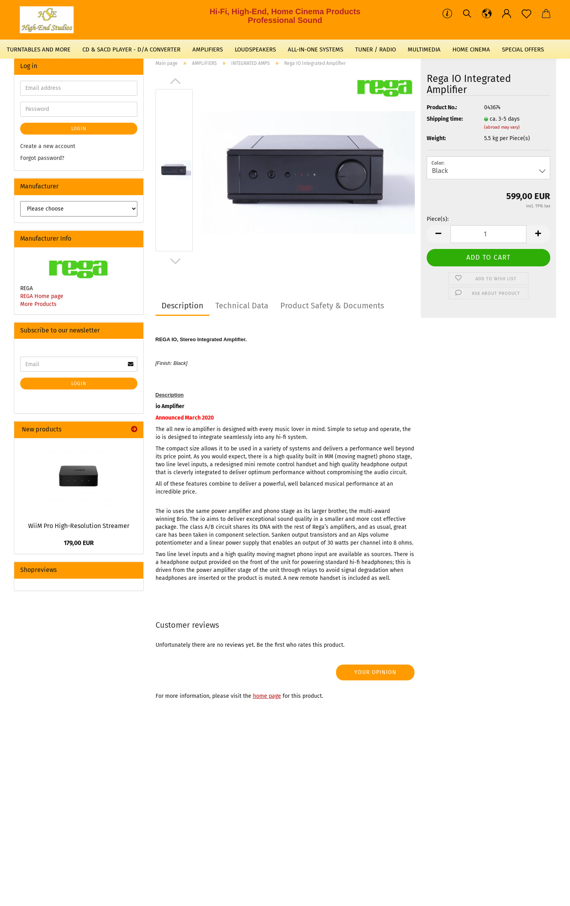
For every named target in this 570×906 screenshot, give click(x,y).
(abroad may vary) (502, 127)
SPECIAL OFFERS (523, 49)
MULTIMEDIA (424, 49)
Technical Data (241, 305)
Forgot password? (42, 158)
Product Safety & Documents (332, 305)
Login (78, 128)
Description (182, 305)
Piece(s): (437, 219)
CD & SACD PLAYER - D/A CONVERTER (131, 49)
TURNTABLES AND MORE (38, 49)
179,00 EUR (79, 543)
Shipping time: (445, 119)
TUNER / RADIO (375, 49)
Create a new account (47, 146)
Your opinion (375, 672)
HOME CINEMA (471, 49)
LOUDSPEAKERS (255, 49)
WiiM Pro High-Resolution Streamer (78, 526)
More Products (38, 304)
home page (267, 696)
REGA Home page (41, 296)
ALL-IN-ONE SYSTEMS (315, 49)
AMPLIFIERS (207, 49)
